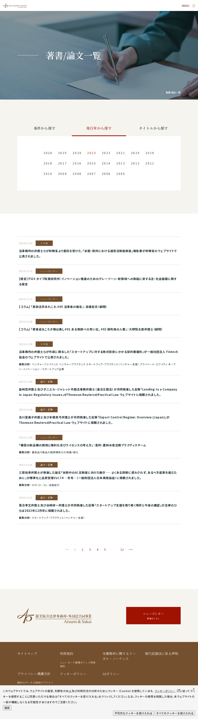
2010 (48, 173)
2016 (77, 163)
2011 (149, 163)
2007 (91, 173)
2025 (62, 153)
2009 (62, 173)
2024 (77, 153)
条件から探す (44, 128)
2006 (106, 173)
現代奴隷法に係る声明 (161, 653)
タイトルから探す (153, 128)
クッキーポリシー (73, 673)
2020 (135, 153)
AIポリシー (111, 673)
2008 (77, 173)
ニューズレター (153, 616)
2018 (48, 163)
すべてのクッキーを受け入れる (175, 713)
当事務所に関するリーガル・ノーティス (119, 656)
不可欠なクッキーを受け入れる (133, 713)
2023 (91, 153)
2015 (91, 163)
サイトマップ (27, 653)
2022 (106, 153)
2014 (106, 163)
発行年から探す (99, 128)
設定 (7, 708)
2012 (135, 163)
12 (122, 549)
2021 (120, 153)
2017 (62, 163)
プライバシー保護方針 (33, 673)
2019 (149, 153)
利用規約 (66, 653)
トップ (155, 92)
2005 (120, 173)
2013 (120, 163)
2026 (48, 153)
